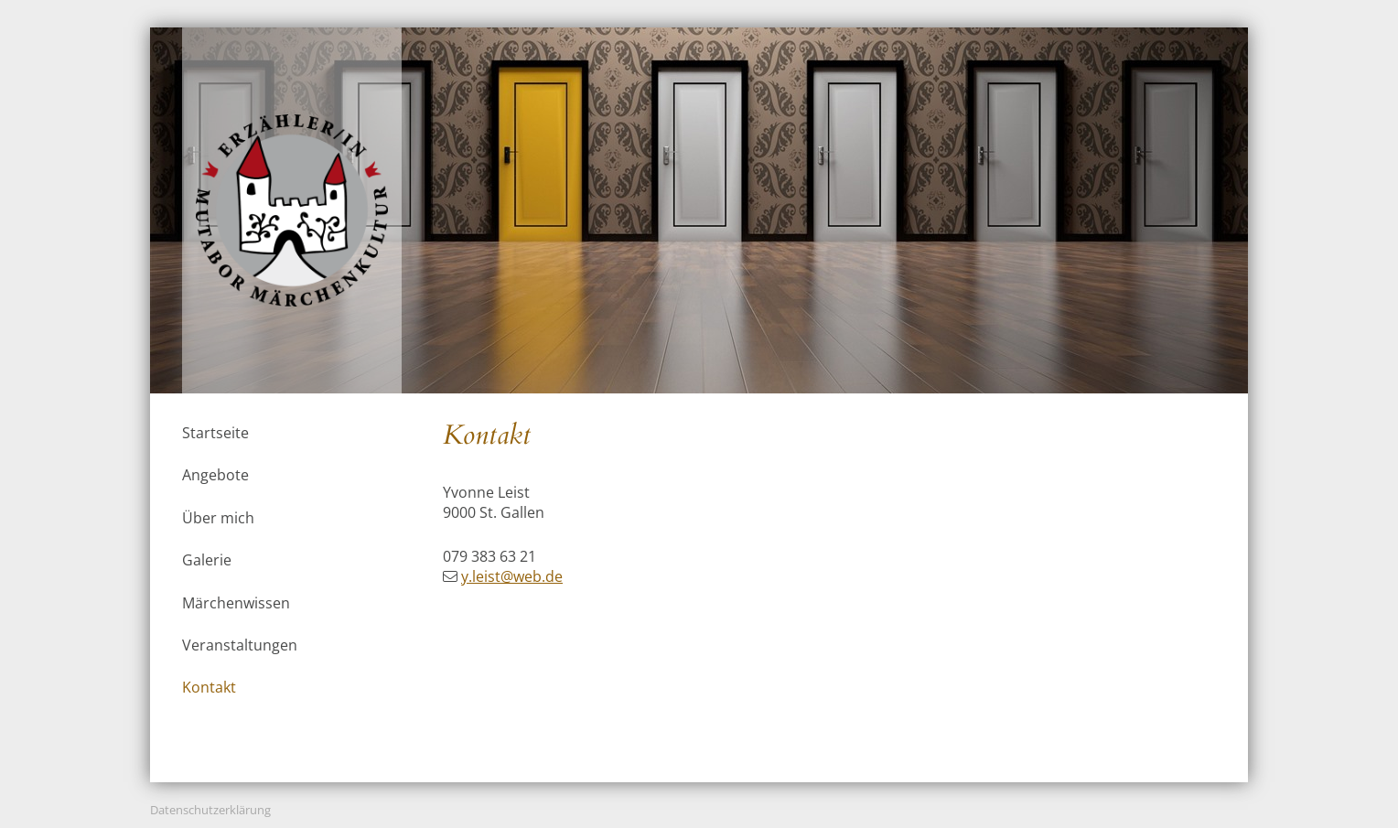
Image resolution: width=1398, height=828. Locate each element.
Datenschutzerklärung (210, 809)
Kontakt (209, 687)
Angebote (215, 475)
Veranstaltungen (239, 645)
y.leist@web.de (512, 576)
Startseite (215, 433)
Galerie (206, 560)
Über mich (218, 518)
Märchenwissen (236, 603)
